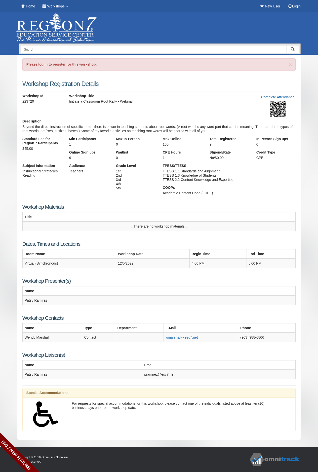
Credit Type (265, 152)
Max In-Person (128, 139)
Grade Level (126, 166)
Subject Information (38, 166)
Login (294, 6)
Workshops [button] (55, 6)
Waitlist (122, 152)
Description (31, 121)
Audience (77, 166)
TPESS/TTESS (174, 166)
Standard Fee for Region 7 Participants (40, 141)
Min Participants (82, 139)
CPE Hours (172, 152)
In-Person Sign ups (272, 139)
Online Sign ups (82, 152)
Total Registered (223, 139)
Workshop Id (32, 96)
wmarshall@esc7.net (181, 337)
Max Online (172, 139)
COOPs (169, 188)
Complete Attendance (277, 97)
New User (270, 6)
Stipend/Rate (220, 152)
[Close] (290, 64)
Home (28, 6)
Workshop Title (81, 96)
